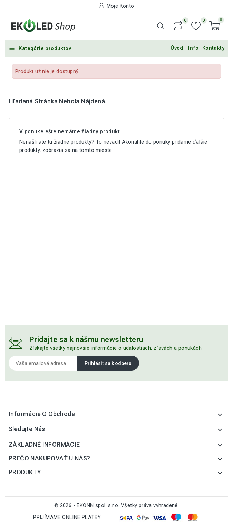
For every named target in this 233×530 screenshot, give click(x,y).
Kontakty (213, 48)
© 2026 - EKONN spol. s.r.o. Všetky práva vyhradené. (116, 505)
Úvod (177, 48)
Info (193, 48)
